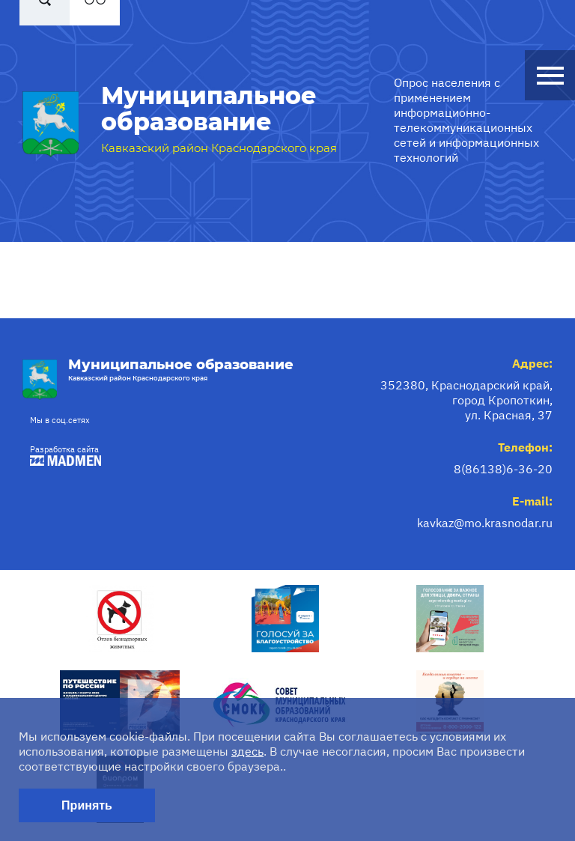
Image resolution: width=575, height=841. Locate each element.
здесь (247, 751)
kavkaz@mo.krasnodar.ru (485, 522)
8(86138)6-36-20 (503, 468)
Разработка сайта (61, 455)
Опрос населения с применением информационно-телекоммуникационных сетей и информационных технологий (466, 120)
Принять (86, 805)
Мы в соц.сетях (60, 420)
